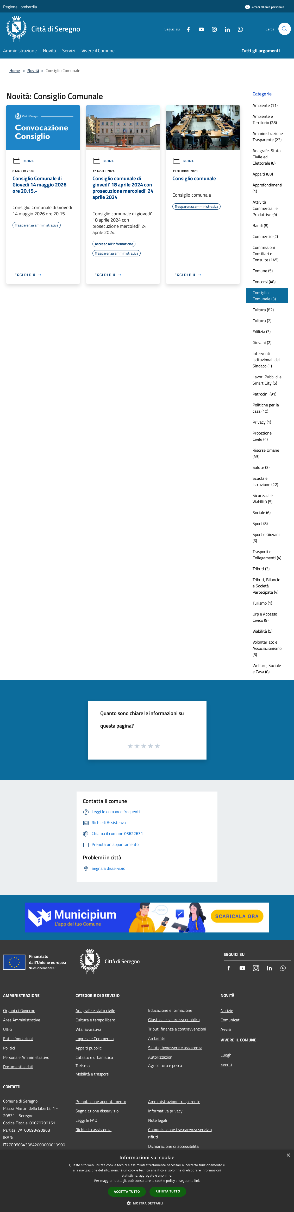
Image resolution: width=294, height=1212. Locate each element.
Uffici (7, 1029)
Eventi (226, 1064)
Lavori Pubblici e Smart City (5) (267, 380)
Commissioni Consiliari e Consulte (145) (265, 253)
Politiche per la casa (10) (266, 408)
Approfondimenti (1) (267, 188)
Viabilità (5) (262, 631)
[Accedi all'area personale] (264, 7)
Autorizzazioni (160, 1057)
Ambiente (156, 1038)
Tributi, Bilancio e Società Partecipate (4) (266, 585)
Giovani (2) (262, 342)
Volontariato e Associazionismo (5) (267, 648)
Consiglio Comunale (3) (264, 295)
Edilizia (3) (262, 331)
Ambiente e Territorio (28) (265, 119)
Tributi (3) (261, 569)
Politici (9, 1048)
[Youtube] (199, 28)
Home (14, 70)
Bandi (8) (260, 225)
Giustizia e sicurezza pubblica (174, 1019)
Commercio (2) (265, 236)
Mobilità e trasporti (92, 1074)
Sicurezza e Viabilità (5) (263, 498)
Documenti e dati (18, 1067)
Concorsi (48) (264, 281)
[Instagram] (212, 28)
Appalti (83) (263, 174)
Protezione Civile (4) (262, 436)
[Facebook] (186, 28)
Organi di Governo (19, 1010)
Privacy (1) (262, 422)
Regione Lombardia (20, 7)
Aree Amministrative (21, 1020)
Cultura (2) (262, 320)
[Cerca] (284, 29)
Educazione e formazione (170, 1010)
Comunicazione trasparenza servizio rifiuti (180, 1133)
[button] (147, 1203)
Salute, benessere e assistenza (175, 1048)
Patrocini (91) (264, 394)
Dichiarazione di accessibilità (173, 1146)
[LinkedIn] (225, 28)
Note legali (157, 1120)
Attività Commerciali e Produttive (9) (265, 208)
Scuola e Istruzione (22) (265, 481)
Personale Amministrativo (26, 1057)
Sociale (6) (262, 512)
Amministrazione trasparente (174, 1101)
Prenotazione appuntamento (101, 1101)
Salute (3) (261, 467)
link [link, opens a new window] (197, 1180)
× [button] (288, 1155)
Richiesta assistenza (93, 1129)
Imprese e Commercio (95, 1038)
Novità (33, 70)
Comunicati (231, 1020)
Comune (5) (263, 271)
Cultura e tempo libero (95, 1020)
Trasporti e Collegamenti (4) (267, 554)
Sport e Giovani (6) (266, 537)
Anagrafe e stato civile (95, 1010)
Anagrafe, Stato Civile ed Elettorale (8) (266, 156)
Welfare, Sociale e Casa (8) (267, 668)
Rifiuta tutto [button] (167, 1191)
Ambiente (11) (265, 105)
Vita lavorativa (88, 1029)
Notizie (23, 160)
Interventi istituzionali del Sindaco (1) (266, 359)
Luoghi (227, 1055)
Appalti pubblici (89, 1048)
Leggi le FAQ (86, 1120)
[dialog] (147, 1181)
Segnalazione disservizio (97, 1111)
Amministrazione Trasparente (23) (268, 136)
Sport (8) (260, 523)
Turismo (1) (262, 603)
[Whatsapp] (238, 28)
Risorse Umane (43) (266, 453)
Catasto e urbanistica (94, 1057)
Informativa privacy (165, 1111)
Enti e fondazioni (18, 1038)
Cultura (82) (263, 310)
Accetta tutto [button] (127, 1191)
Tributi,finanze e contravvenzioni (177, 1029)
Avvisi (226, 1029)
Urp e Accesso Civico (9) (265, 617)
